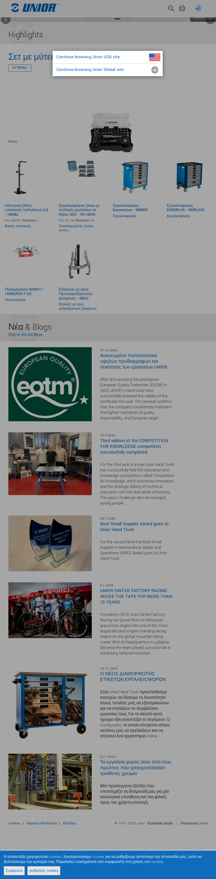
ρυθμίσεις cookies (43, 870)
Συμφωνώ (14, 870)
